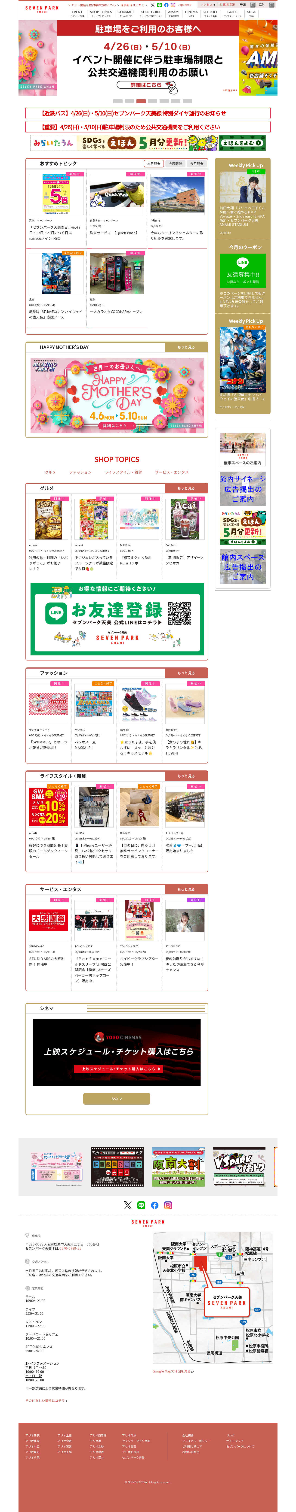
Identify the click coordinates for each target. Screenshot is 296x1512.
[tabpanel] (148, 58)
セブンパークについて (240, 1446)
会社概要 (188, 1435)
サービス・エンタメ (172, 472)
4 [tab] (152, 101)
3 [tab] (141, 101)
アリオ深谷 (97, 1457)
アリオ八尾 (32, 1457)
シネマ (191, 14)
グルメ (50, 472)
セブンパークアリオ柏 (136, 1441)
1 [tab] (118, 101)
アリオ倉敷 (65, 1441)
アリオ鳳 (95, 1441)
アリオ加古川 (130, 1452)
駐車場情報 (227, 4)
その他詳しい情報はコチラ (46, 1400)
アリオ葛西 (129, 1446)
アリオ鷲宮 (65, 1446)
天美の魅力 (173, 14)
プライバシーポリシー (196, 1441)
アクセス (208, 4)
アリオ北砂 (97, 1446)
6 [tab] (175, 101)
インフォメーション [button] (232, 14)
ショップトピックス (101, 14)
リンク (230, 1435)
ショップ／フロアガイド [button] (151, 14)
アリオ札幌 (32, 1441)
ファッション (80, 472)
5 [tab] (164, 101)
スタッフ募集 (210, 14)
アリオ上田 (65, 1435)
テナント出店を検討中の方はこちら (93, 5)
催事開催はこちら (133, 5)
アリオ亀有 (32, 1452)
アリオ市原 (129, 1435)
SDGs (251, 14)
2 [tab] (129, 101)
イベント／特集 (77, 14)
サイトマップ (234, 1441)
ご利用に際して (192, 1446)
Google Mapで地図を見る (173, 1371)
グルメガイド (125, 14)
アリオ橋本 (97, 1452)
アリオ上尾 (65, 1452)
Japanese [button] (184, 4)
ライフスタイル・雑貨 (123, 472)
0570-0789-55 (70, 1248)
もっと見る (186, 347)
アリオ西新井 (98, 1435)
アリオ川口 (32, 1446)
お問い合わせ (190, 1452)
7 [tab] (187, 101)
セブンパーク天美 (133, 1457)
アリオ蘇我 (32, 1435)
